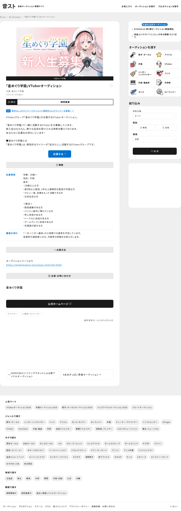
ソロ (60, 443)
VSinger (166, 422)
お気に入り (127, 6)
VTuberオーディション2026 (18, 407)
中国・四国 (57, 478)
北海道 (9, 478)
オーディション (9, 506)
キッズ (129, 457)
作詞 (49, 428)
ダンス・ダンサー (79, 422)
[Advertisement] (59, 345)
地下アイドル (104, 457)
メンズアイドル (93, 443)
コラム (48, 506)
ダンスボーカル (46, 443)
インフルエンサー (150, 422)
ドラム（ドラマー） (78, 450)
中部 (37, 478)
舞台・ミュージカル (151, 428)
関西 (46, 478)
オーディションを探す (145, 6)
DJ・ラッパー (96, 422)
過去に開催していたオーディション (51, 493)
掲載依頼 (96, 506)
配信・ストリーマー (32, 313)
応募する (59, 154)
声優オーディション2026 (46, 407)
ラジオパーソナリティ (59, 457)
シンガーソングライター (34, 422)
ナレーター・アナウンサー (127, 422)
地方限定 (28, 463)
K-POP (146, 443)
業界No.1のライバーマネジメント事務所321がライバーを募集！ (43, 110)
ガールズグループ (112, 443)
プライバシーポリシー (79, 506)
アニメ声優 (129, 450)
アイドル (63, 422)
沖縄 (78, 478)
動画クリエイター (83, 428)
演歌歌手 (89, 457)
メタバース (141, 457)
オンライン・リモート (159, 457)
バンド (52, 422)
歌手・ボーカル (12, 422)
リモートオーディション (142, 407)
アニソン (115, 450)
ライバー (13, 313)
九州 (69, 478)
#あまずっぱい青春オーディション (82, 374)
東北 (19, 478)
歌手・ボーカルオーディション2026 (77, 407)
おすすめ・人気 (12, 463)
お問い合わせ (108, 506)
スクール (39, 506)
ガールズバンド (131, 443)
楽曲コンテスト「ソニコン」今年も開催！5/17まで (155, 36)
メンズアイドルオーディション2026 (112, 407)
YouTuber (23, 428)
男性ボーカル (12, 443)
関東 (28, 478)
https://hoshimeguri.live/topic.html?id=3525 (34, 264)
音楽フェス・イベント (15, 457)
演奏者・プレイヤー (104, 428)
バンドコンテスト (145, 450)
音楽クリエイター (63, 428)
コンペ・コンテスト (37, 457)
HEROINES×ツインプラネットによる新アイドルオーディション (31, 374)
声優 (109, 422)
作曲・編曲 (37, 428)
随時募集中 (26, 493)
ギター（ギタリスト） (35, 450)
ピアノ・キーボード (99, 450)
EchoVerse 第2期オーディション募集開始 (155, 29)
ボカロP (118, 457)
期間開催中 (11, 493)
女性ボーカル (29, 443)
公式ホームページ (60, 304)
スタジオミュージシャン (127, 428)
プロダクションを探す (168, 6)
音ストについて (60, 506)
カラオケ (76, 457)
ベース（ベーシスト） (58, 450)
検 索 (155, 152)
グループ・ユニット (74, 443)
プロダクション (25, 506)
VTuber (19, 94)
